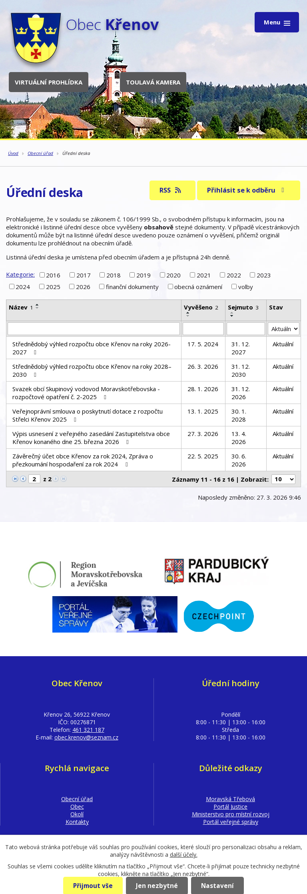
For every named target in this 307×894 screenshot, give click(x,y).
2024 (23, 287)
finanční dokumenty (132, 287)
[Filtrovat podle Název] (94, 328)
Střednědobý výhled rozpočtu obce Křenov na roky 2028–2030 (91, 370)
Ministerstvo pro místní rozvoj (230, 814)
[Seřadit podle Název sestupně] (37, 307)
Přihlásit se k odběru (247, 190)
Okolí (77, 814)
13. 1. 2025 (202, 411)
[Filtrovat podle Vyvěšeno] (203, 328)
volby (245, 287)
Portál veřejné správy (230, 822)
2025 (53, 287)
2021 (204, 275)
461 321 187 (88, 729)
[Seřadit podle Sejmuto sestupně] (232, 315)
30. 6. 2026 (238, 460)
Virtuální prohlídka (48, 82)
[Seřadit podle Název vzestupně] (37, 304)
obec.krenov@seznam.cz (86, 737)
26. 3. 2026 (202, 366)
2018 (113, 275)
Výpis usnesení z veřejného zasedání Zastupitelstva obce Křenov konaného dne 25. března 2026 (91, 438)
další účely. (183, 854)
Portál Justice (230, 806)
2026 (83, 287)
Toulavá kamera (153, 82)
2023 (264, 275)
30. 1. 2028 (238, 415)
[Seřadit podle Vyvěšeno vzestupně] (188, 312)
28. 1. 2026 (202, 389)
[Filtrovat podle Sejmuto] (246, 328)
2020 (173, 275)
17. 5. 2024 (202, 344)
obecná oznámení (198, 287)
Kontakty (77, 822)
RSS (170, 190)
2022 (234, 275)
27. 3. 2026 (202, 434)
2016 (53, 275)
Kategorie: (20, 274)
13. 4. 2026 (238, 438)
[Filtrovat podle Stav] (283, 328)
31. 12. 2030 (240, 370)
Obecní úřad (40, 153)
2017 (83, 275)
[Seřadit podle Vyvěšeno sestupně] (188, 315)
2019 (143, 275)
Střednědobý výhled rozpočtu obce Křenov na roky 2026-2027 (91, 348)
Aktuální (283, 344)
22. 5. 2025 (202, 456)
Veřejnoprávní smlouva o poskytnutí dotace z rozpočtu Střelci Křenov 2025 (87, 415)
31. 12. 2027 (240, 348)
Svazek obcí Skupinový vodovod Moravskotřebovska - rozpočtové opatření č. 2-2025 (86, 393)
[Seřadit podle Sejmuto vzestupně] (232, 312)
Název (21, 307)
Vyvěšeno (201, 307)
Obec (77, 806)
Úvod (13, 153)
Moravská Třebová (230, 799)
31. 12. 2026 (240, 393)
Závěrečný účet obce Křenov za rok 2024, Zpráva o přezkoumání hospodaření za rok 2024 (82, 460)
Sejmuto (243, 307)
